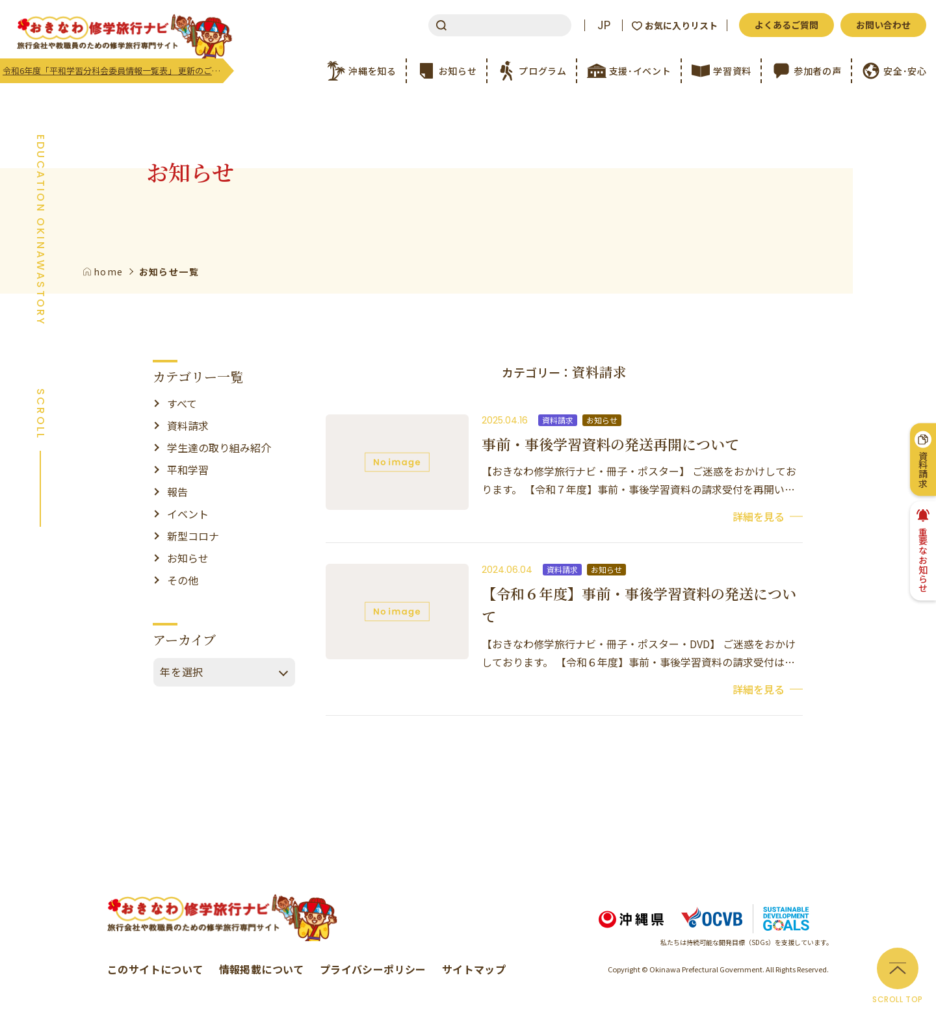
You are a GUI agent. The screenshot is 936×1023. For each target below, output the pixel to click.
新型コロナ (193, 536)
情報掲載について (261, 969)
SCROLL (40, 414)
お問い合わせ (883, 24)
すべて (182, 403)
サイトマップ (474, 969)
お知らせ (188, 558)
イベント (188, 514)
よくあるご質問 (786, 24)
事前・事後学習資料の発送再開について (610, 444)
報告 (177, 491)
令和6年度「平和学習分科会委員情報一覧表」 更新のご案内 (113, 70)
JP (603, 25)
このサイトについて (155, 969)
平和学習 (188, 469)
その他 (182, 580)
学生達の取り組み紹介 (219, 447)
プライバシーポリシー (373, 969)
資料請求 (188, 425)
